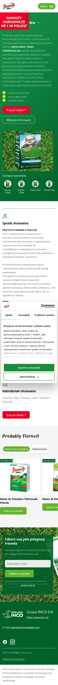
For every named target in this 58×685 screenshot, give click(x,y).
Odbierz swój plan (19, 573)
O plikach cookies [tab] (44, 315)
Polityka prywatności (13, 658)
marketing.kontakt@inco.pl (24, 627)
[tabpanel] (29, 487)
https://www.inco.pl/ (38, 617)
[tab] (16, 449)
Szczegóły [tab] (24, 315)
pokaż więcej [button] (28, 585)
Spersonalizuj (29, 376)
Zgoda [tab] (8, 315)
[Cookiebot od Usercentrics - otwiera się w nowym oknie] (41, 306)
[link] (27, 151)
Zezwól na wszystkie (29, 367)
